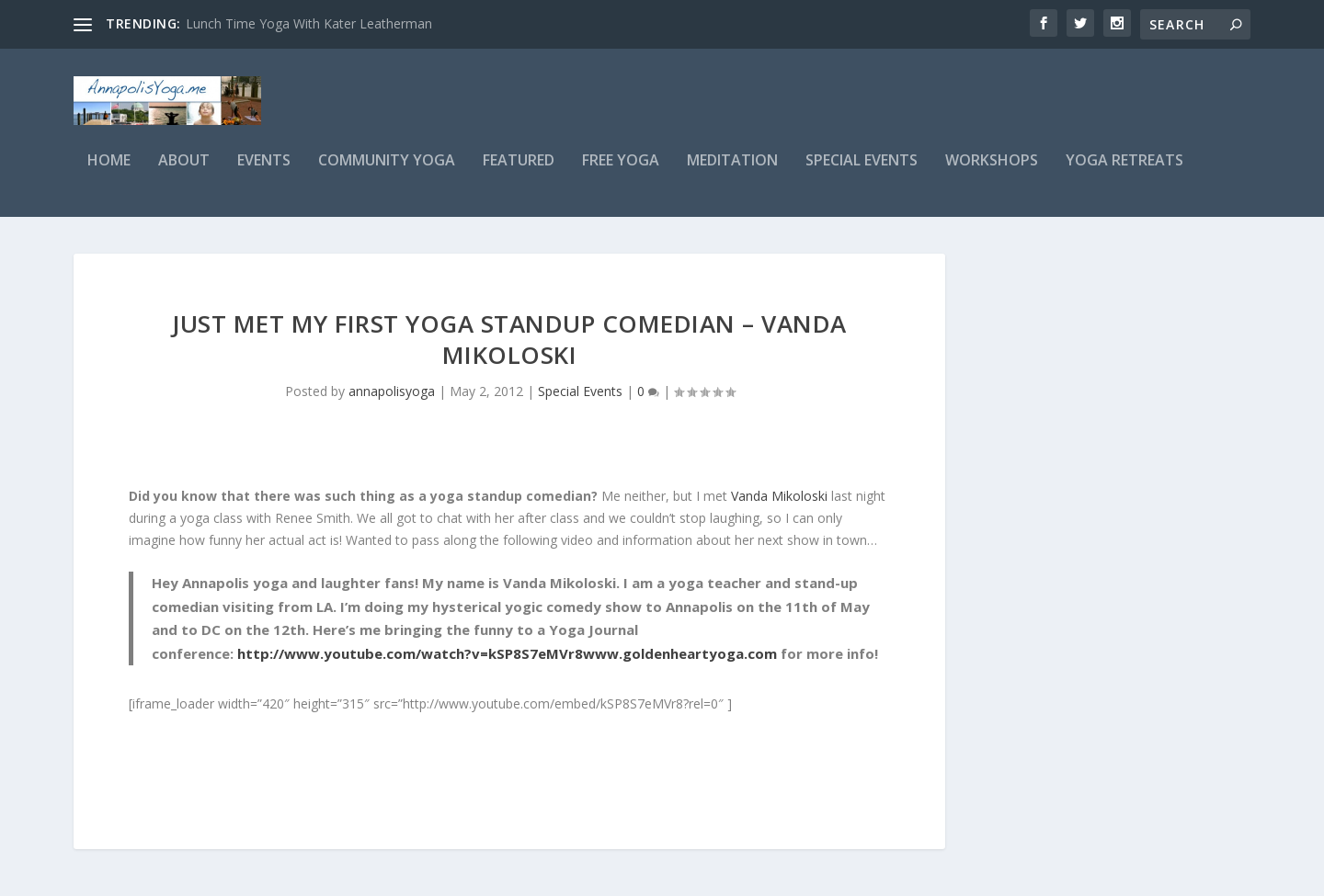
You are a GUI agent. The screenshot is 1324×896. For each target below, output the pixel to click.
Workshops (991, 171)
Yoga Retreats (1124, 171)
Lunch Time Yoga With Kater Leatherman (309, 23)
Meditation (732, 171)
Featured (518, 171)
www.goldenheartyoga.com (680, 663)
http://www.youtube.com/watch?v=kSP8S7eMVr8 (410, 663)
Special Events (861, 171)
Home (109, 171)
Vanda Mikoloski (779, 506)
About (184, 171)
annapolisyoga (391, 401)
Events (264, 171)
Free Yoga (620, 171)
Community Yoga (386, 171)
